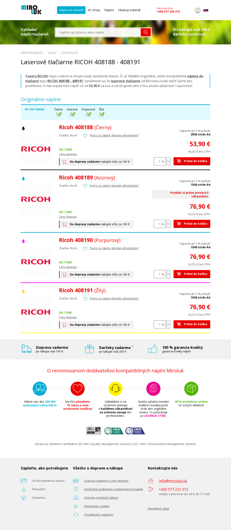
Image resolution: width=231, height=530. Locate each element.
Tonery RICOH (70, 52)
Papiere (109, 10)
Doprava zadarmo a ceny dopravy (106, 481)
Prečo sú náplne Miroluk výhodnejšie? (114, 135)
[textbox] (98, 32)
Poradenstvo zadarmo (98, 514)
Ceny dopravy (68, 154)
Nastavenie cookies (97, 506)
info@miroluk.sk (173, 480)
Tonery (52, 52)
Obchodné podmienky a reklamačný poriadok (113, 489)
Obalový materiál (129, 10)
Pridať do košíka (192, 161)
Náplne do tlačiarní (71, 10)
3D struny (93, 10)
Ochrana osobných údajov (101, 498)
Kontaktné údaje (158, 508)
